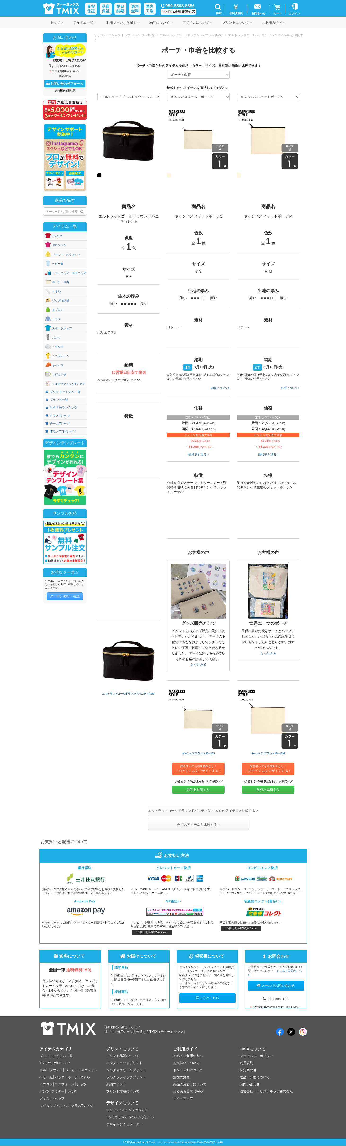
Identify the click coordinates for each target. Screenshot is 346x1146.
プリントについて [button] (237, 22)
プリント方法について (122, 1091)
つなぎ (72, 1091)
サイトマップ (183, 1098)
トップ (56, 22)
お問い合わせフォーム (64, 83)
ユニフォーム (60, 356)
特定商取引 (248, 1070)
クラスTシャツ (57, 415)
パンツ (56, 337)
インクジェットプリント (124, 1063)
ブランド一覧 (56, 399)
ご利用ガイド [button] (273, 22)
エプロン (57, 310)
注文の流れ (181, 1077)
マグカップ (59, 374)
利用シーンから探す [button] (123, 22)
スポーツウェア (62, 328)
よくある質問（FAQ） (189, 1091)
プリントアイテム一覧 (62, 392)
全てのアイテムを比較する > (198, 824)
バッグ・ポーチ (66, 1077)
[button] (218, 9)
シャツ (56, 319)
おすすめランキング (61, 407)
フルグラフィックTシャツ (68, 383)
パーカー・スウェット (66, 254)
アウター (57, 346)
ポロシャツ (59, 245)
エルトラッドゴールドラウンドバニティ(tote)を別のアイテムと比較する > (198, 810)
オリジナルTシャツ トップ (112, 35)
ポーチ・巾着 (145, 35)
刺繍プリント (116, 1084)
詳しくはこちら (207, 998)
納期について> (220, 388)
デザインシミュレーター (124, 1124)
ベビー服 (57, 263)
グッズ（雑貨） (62, 300)
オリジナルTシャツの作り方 (127, 1110)
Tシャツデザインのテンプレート (130, 1117)
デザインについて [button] (197, 22)
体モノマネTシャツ (60, 431)
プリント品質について (122, 1056)
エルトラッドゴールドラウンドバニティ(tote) (191, 35)
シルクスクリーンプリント (126, 1070)
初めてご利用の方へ (188, 1056)
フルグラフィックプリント (126, 1077)
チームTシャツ (57, 423)
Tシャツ (57, 236)
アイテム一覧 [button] (84, 22)
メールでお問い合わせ (276, 985)
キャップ (57, 365)
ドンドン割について (188, 1070)
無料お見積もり (198, 789)
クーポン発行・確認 (65, 596)
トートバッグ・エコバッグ (69, 273)
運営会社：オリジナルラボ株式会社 (266, 1091)
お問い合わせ (250, 1084)
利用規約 (246, 1063)
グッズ (44, 1098)
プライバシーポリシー (256, 1056)
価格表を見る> (198, 454)
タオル (56, 291)
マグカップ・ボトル (54, 1105)
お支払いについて (186, 1063)
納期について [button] (161, 22)
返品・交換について (255, 1077)
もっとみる (198, 664)
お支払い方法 (173, 855)
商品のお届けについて (189, 1084)
